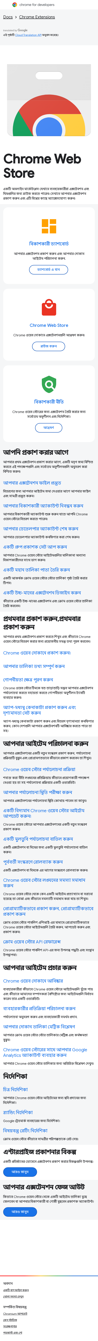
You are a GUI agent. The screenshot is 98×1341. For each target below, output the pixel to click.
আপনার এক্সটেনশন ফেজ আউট (43, 1187)
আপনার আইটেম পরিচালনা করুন (45, 744)
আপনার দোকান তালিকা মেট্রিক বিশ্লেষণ (39, 1027)
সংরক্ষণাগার (10, 1326)
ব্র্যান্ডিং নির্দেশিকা (18, 1112)
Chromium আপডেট (15, 1314)
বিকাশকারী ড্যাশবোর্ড (49, 244)
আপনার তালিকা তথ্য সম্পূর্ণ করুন (34, 666)
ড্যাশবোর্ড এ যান (48, 270)
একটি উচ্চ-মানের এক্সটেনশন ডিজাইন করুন (42, 593)
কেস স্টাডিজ (10, 1320)
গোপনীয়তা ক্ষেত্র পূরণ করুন (28, 680)
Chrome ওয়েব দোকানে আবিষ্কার (33, 981)
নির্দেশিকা (15, 1077)
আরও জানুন (20, 1172)
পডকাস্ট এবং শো (12, 1332)
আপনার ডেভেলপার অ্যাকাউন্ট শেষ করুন (40, 529)
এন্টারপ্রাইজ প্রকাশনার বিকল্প (39, 1152)
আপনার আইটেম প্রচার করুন (39, 968)
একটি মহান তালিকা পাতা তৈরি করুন (36, 570)
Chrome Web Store (42, 166)
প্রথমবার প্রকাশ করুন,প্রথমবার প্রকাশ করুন (41, 623)
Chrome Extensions (37, 17)
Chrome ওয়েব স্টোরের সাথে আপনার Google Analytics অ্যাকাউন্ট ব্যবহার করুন (45, 1052)
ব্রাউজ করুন (48, 346)
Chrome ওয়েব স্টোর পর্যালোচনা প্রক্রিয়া (39, 769)
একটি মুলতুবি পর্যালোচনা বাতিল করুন (38, 839)
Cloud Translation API (28, 35)
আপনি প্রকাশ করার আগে (35, 452)
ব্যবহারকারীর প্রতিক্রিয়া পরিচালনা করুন (39, 1008)
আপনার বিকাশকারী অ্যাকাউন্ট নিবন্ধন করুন (43, 506)
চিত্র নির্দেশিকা (15, 1089)
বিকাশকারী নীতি (49, 402)
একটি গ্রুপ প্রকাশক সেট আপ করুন (35, 547)
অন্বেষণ (48, 428)
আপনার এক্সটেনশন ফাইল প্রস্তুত (32, 483)
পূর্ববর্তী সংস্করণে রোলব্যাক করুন (33, 862)
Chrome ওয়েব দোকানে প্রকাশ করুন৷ (37, 653)
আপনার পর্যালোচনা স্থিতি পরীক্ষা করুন (37, 792)
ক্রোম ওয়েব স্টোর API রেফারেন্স (32, 942)
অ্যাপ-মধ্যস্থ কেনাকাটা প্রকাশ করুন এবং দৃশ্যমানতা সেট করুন (39, 710)
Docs (8, 17)
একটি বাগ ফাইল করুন (16, 1290)
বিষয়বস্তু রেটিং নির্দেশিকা (25, 1131)
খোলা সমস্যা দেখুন (13, 1296)
